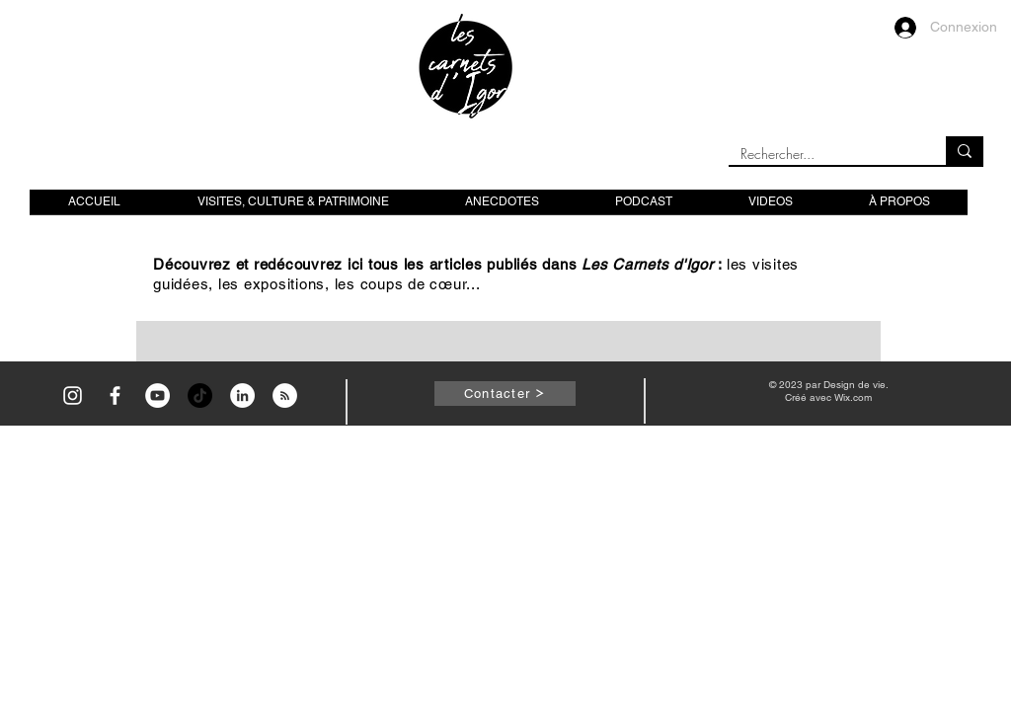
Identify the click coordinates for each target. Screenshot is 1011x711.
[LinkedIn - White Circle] (242, 395)
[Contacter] (505, 393)
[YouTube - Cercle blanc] (157, 395)
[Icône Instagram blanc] (72, 395)
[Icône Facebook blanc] (115, 395)
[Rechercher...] (822, 154)
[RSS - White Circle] (284, 395)
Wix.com (853, 397)
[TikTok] (200, 395)
